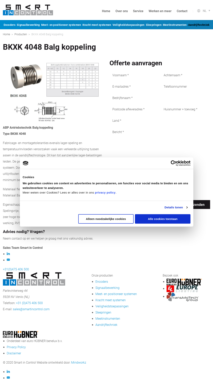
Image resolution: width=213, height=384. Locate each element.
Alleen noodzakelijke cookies (106, 219)
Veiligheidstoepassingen (129, 25)
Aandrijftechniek (199, 25)
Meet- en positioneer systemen (61, 25)
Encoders (9, 25)
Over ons (121, 11)
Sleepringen (154, 25)
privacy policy (105, 192)
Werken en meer (160, 11)
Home (106, 11)
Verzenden (196, 204)
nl (205, 11)
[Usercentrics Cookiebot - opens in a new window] (173, 163)
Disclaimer (14, 353)
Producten (20, 34)
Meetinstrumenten (175, 25)
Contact (182, 11)
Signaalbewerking (28, 25)
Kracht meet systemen (97, 25)
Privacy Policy (16, 347)
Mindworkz (78, 362)
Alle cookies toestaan (162, 219)
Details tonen (174, 207)
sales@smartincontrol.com (31, 309)
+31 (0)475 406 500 (29, 303)
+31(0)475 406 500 (16, 269)
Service (138, 11)
